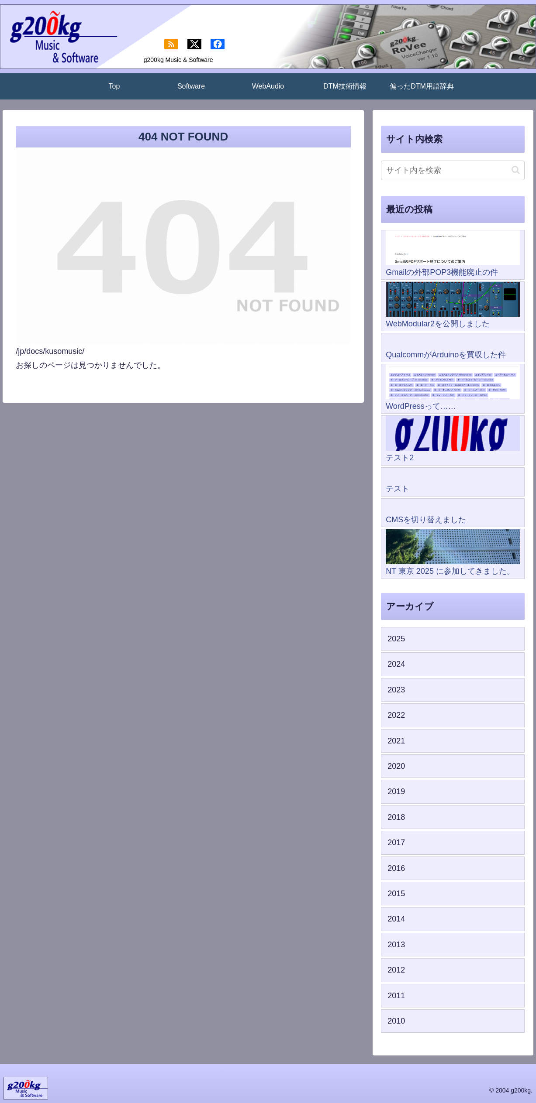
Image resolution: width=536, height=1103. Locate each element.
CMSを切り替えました (426, 519)
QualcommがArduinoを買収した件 (446, 354)
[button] (515, 170)
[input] (453, 170)
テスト (397, 488)
